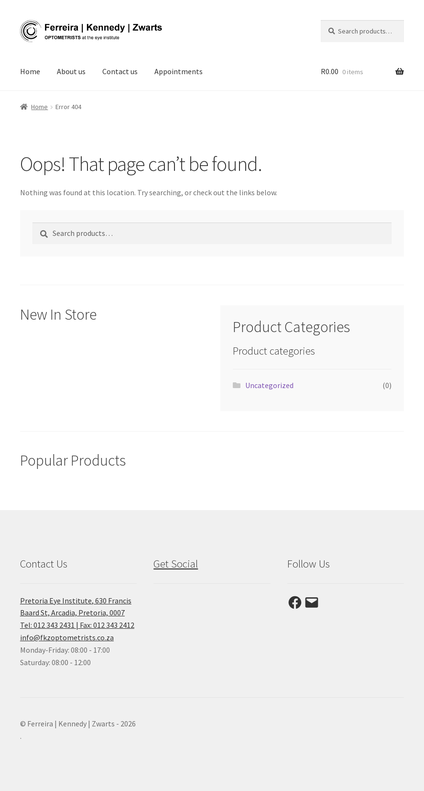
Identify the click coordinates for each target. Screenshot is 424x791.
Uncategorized (269, 385)
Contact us (120, 71)
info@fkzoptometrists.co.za (67, 637)
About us (71, 71)
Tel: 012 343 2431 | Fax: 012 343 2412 (77, 625)
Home (30, 71)
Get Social (175, 563)
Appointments (178, 71)
